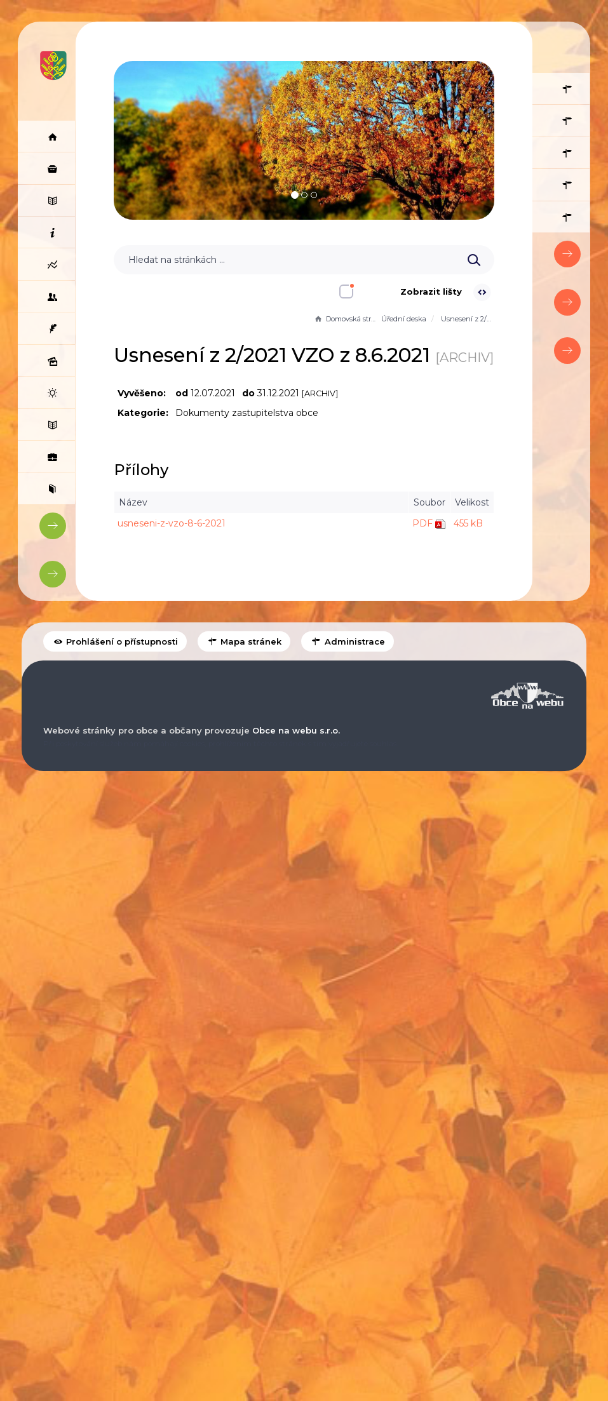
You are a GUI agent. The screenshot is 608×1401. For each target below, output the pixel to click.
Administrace (347, 1099)
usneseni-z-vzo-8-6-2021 (176, 550)
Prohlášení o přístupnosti (115, 1099)
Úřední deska (399, 318)
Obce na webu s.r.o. (296, 1188)
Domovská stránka (342, 318)
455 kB (463, 550)
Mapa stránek (243, 1099)
